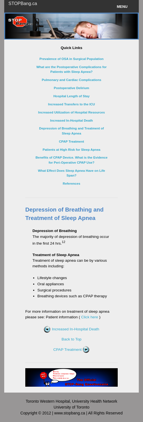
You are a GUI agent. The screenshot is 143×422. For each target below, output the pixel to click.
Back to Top (71, 339)
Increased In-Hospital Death (71, 329)
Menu (122, 6)
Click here (89, 317)
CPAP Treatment (71, 349)
